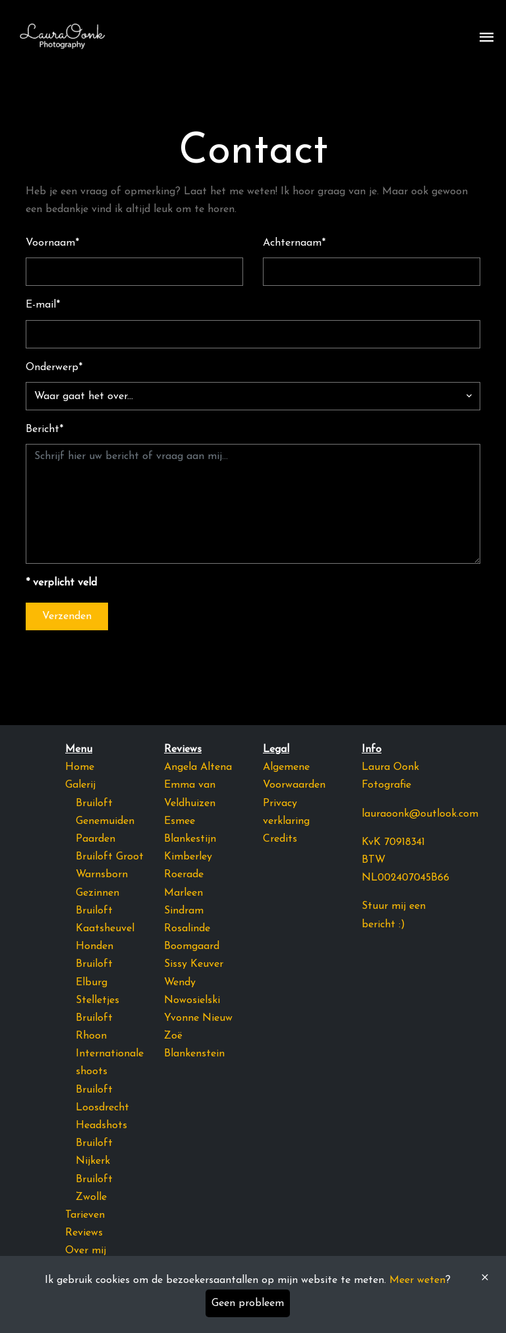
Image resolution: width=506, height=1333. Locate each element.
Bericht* (44, 429)
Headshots (101, 1125)
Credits (280, 839)
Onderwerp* (54, 367)
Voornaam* (52, 243)
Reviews (84, 1233)
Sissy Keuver (193, 964)
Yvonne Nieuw (198, 1018)
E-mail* (43, 305)
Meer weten (417, 1280)
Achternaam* (294, 243)
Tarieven (85, 1215)
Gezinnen (97, 893)
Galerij (80, 785)
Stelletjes (97, 1000)
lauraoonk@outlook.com (420, 814)
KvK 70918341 (393, 842)
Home (79, 767)
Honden (94, 946)
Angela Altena (198, 767)
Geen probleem (247, 1303)
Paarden (95, 839)
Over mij (85, 1250)
